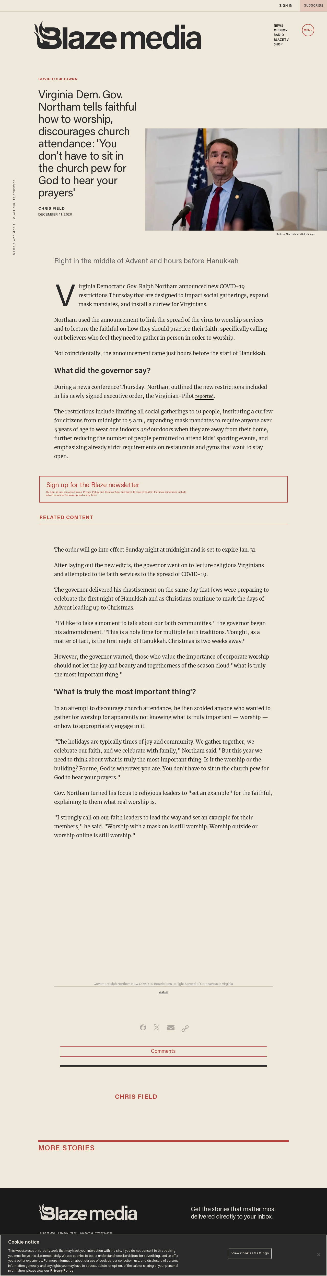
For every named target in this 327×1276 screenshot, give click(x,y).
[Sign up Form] (245, 490)
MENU (308, 30)
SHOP (278, 44)
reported (206, 397)
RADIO (279, 35)
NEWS (278, 26)
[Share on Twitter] (155, 1030)
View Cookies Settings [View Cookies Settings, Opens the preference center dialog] (250, 1254)
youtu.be (163, 994)
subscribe (312, 5)
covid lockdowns (57, 79)
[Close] (318, 1254)
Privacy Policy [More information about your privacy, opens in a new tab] (61, 1270)
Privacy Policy (91, 494)
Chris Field (56, 209)
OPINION (281, 30)
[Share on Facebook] (139, 1030)
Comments (163, 1055)
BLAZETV (281, 40)
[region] (163, 1255)
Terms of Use (112, 494)
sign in (285, 5)
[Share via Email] (171, 1030)
